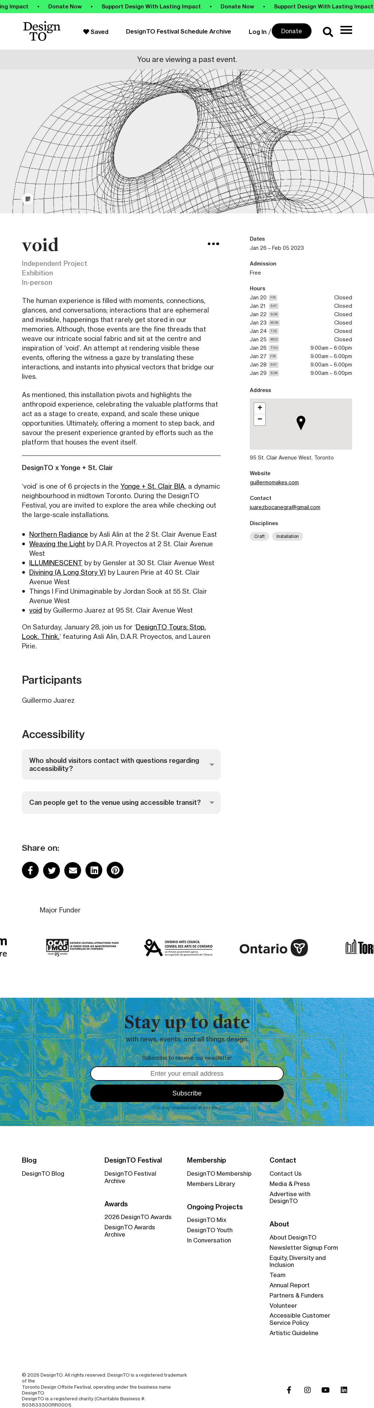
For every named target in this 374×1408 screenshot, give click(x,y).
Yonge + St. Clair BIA (153, 486)
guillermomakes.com (274, 482)
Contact (283, 1160)
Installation (287, 536)
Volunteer (283, 1305)
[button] (303, 432)
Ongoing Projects (215, 1207)
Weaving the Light (57, 544)
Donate (291, 31)
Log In (258, 31)
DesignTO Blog (43, 1173)
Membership (206, 1160)
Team (278, 1275)
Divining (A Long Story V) (67, 572)
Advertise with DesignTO (290, 1197)
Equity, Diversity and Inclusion (298, 1261)
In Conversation (209, 1240)
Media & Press (290, 1183)
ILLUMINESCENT (56, 563)
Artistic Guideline (294, 1333)
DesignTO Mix (206, 1219)
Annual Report (290, 1285)
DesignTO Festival (133, 1160)
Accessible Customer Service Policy (300, 1319)
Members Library (211, 1183)
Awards (116, 1204)
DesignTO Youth (210, 1230)
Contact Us (286, 1173)
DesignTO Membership (219, 1173)
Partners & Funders (297, 1295)
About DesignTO (293, 1237)
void (35, 610)
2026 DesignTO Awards (138, 1217)
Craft (259, 536)
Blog (29, 1160)
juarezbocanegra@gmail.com (285, 507)
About (279, 1224)
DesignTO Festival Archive (130, 1177)
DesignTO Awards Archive (129, 1230)
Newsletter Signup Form (304, 1247)
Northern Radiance (58, 534)
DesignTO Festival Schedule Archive (178, 31)
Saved (95, 31)
